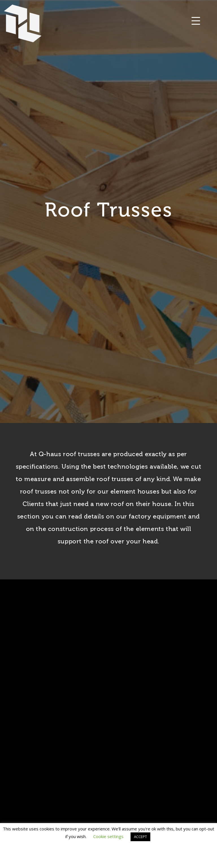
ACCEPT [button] (140, 836)
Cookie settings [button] (108, 836)
